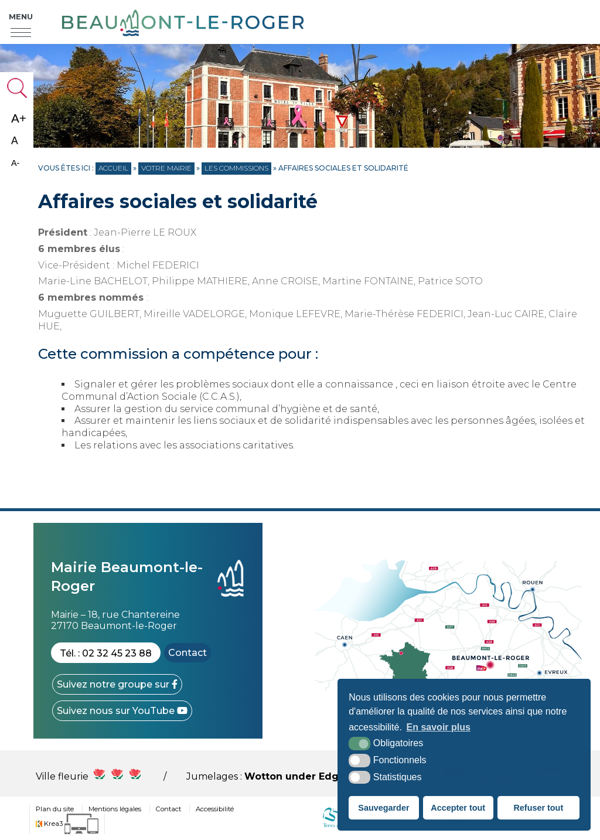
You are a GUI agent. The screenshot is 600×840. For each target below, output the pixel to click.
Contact (187, 652)
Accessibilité (215, 809)
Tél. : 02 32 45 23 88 (106, 653)
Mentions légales (114, 809)
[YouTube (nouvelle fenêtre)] (122, 710)
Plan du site (55, 809)
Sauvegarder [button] (383, 807)
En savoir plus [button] (439, 727)
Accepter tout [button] (458, 807)
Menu (21, 16)
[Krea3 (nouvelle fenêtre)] (67, 824)
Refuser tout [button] (538, 807)
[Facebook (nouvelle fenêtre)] (117, 684)
